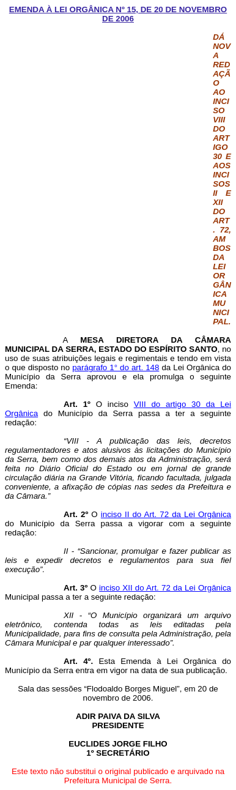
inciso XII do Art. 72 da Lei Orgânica (165, 587)
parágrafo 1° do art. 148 (115, 367)
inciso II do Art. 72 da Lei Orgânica (166, 514)
